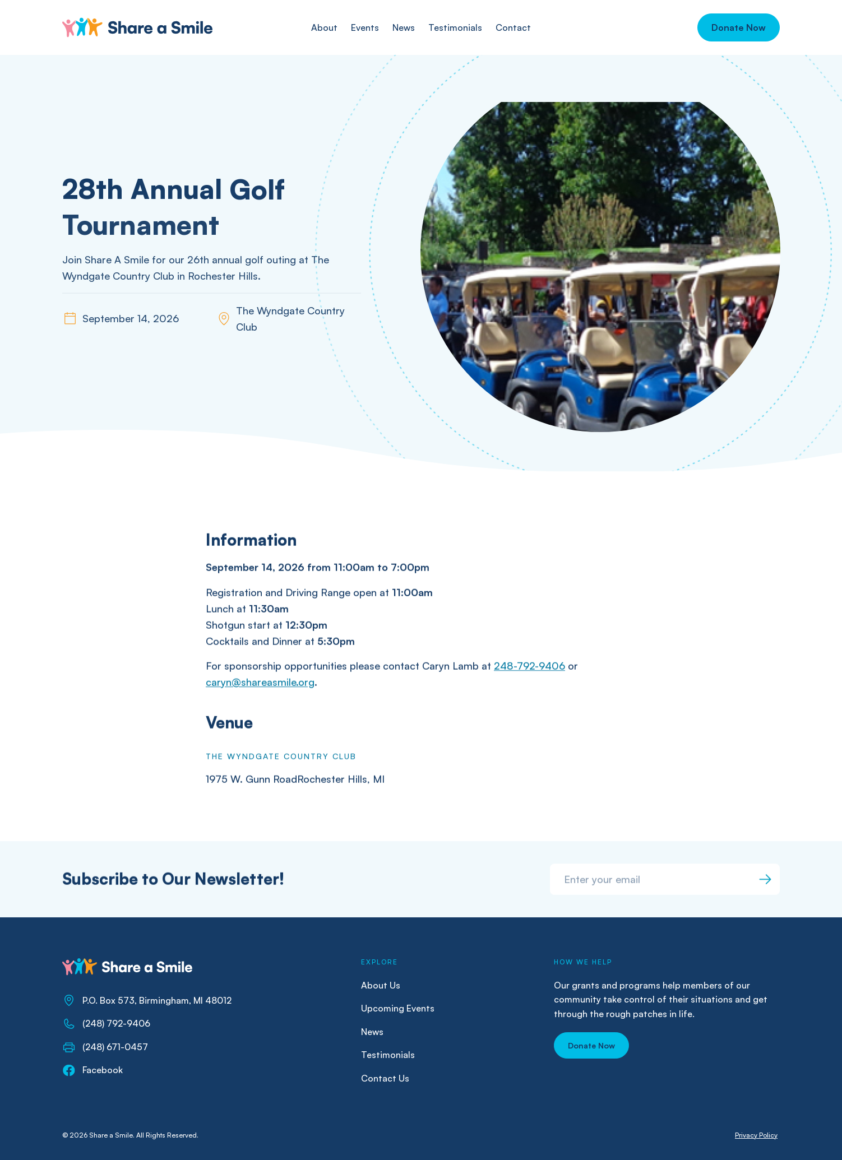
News (372, 1031)
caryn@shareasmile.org (260, 682)
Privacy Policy (756, 1135)
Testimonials (388, 1054)
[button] (738, 27)
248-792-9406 (529, 666)
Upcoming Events (397, 1008)
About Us (380, 985)
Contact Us (385, 1078)
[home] (137, 27)
